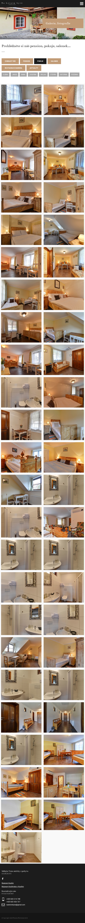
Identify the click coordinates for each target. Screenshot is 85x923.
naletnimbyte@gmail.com (15, 905)
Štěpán (53, 74)
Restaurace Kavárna (13, 68)
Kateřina (63, 74)
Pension (26, 61)
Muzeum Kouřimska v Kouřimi (13, 887)
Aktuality (34, 68)
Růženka (74, 74)
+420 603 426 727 (13, 902)
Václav (43, 74)
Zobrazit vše (10, 61)
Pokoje (40, 61)
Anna (23, 74)
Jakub (14, 74)
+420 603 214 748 (13, 899)
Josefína (32, 74)
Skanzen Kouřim (8, 883)
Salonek (54, 61)
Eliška (5, 74)
